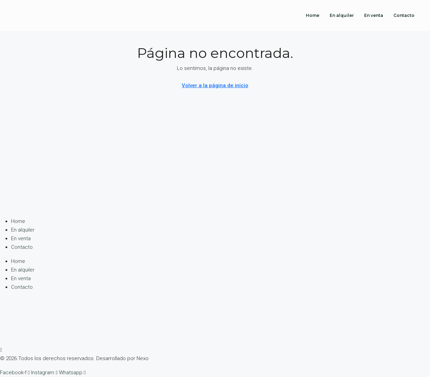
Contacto (403, 15)
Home (312, 15)
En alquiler (342, 15)
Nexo (143, 358)
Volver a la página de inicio (215, 85)
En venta (373, 15)
